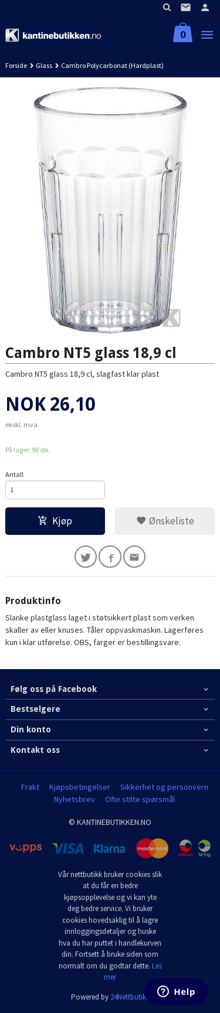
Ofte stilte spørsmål (140, 799)
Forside (16, 65)
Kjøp (55, 520)
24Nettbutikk (130, 997)
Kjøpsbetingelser (79, 787)
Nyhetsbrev (74, 799)
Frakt (30, 787)
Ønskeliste (165, 520)
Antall (14, 474)
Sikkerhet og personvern (164, 787)
